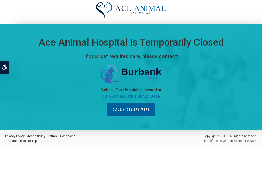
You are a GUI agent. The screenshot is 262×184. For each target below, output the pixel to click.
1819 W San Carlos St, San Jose (131, 96)
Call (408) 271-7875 (131, 109)
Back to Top (28, 141)
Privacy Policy (15, 136)
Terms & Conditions (61, 136)
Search (13, 141)
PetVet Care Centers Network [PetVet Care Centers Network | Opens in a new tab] (237, 141)
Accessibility (36, 136)
